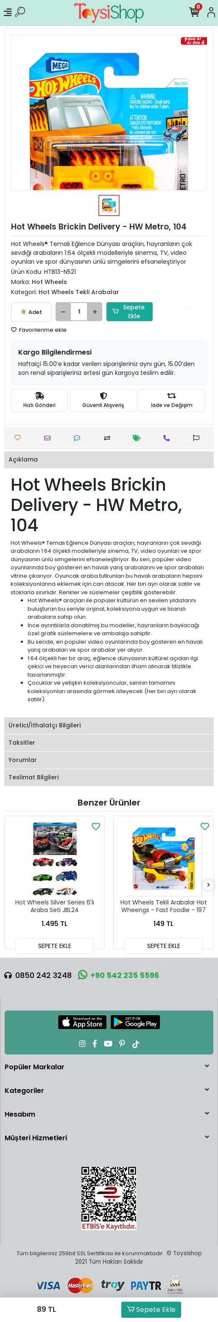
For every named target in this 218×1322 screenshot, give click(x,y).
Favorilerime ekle (39, 330)
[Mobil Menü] (7, 12)
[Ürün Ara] (20, 12)
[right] (208, 885)
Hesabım (20, 1114)
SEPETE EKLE (54, 946)
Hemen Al (178, 311)
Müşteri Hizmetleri (36, 1138)
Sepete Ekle (151, 1309)
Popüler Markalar (34, 1067)
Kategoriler (24, 1090)
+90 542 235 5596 (118, 975)
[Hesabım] (211, 12)
